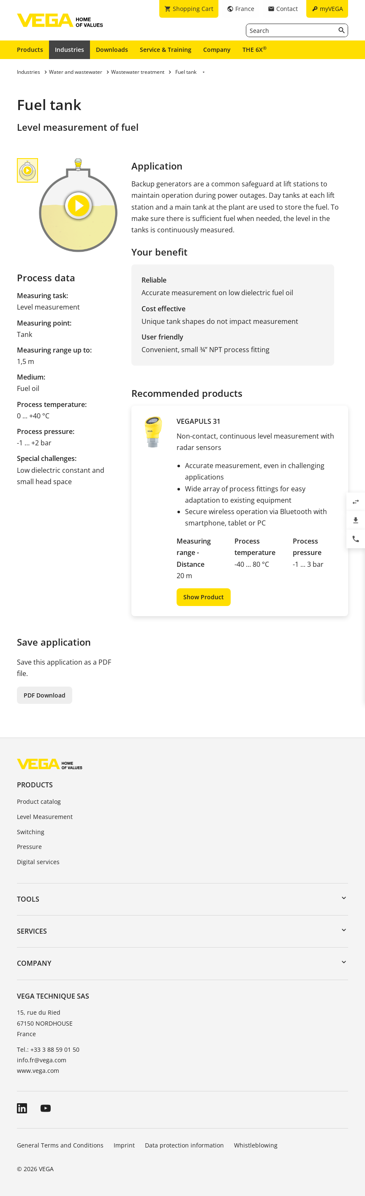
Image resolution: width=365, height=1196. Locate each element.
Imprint (124, 1145)
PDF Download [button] (44, 695)
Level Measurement (45, 817)
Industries (69, 50)
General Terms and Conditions (60, 1145)
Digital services (38, 862)
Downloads (112, 50)
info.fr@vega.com (41, 1060)
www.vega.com (38, 1071)
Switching (30, 832)
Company (217, 50)
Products (30, 50)
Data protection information (184, 1145)
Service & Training (165, 50)
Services (32, 931)
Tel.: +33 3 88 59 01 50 (48, 1049)
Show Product (203, 597)
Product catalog (39, 801)
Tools (28, 899)
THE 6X (254, 49)
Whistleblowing (256, 1145)
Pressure (29, 847)
